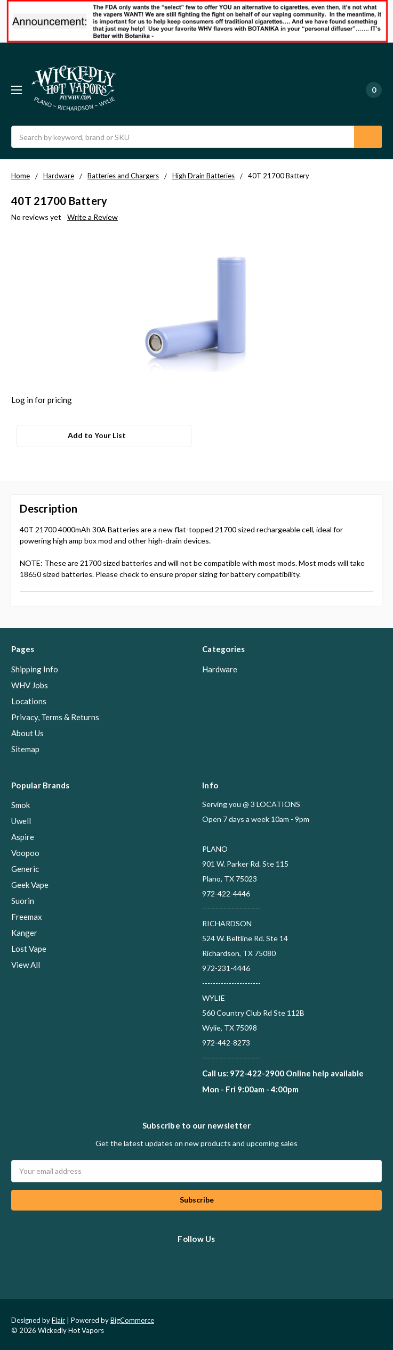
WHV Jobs (29, 682)
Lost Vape (28, 946)
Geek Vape (30, 882)
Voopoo (25, 850)
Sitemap (25, 746)
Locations (28, 698)
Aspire (22, 834)
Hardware (219, 666)
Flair (58, 1317)
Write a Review (92, 216)
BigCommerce (132, 1317)
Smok (20, 802)
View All (25, 962)
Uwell (21, 818)
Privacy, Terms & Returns (55, 714)
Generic (25, 866)
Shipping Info (34, 666)
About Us (27, 730)
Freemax (26, 914)
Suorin (22, 898)
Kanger (24, 930)
